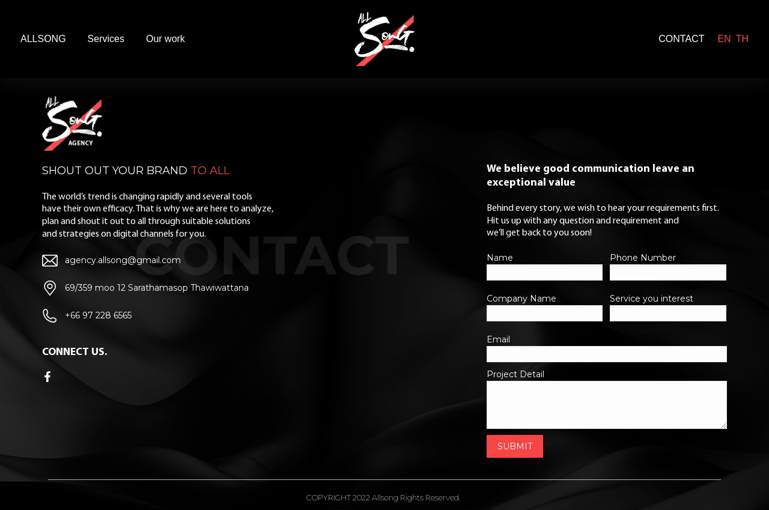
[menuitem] (43, 39)
